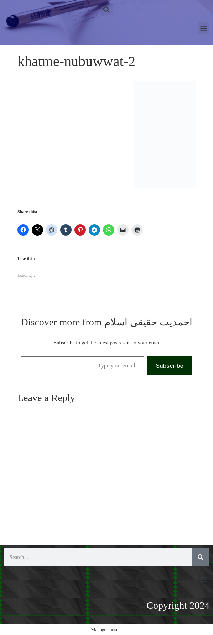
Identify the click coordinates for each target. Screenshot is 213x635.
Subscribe (169, 365)
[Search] (200, 557)
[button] (107, 9)
